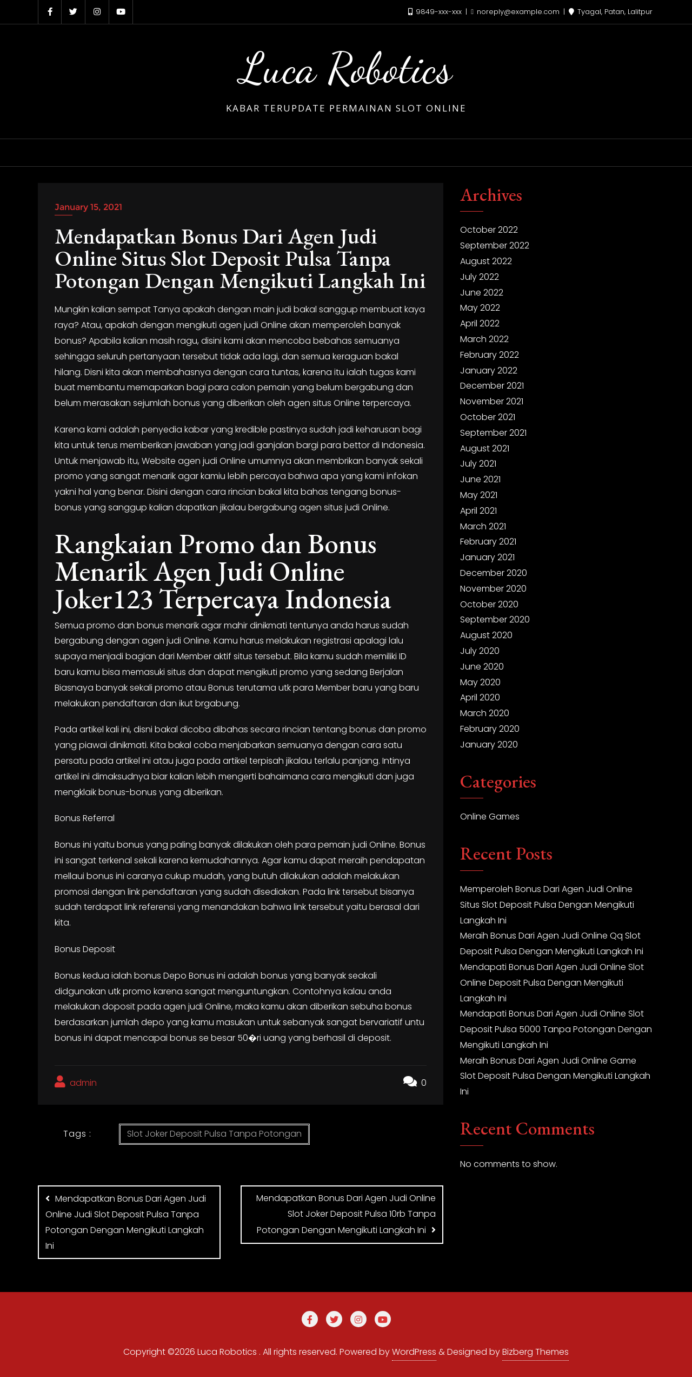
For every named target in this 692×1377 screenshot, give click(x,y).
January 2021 (487, 557)
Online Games (490, 816)
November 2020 (493, 588)
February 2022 (489, 355)
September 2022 (494, 245)
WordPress (414, 1352)
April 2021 (478, 510)
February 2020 (490, 729)
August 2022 (486, 261)
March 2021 (483, 526)
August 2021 (484, 448)
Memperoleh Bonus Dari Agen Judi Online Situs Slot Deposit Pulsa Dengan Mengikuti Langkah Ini (547, 905)
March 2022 (484, 339)
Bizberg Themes (535, 1352)
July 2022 (479, 277)
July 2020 (480, 651)
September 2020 (495, 619)
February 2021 (488, 541)
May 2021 (478, 495)
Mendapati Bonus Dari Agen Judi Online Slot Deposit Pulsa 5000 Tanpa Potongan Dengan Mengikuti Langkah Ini (556, 1029)
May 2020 (480, 682)
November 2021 (491, 401)
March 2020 (484, 713)
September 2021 (493, 433)
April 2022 (480, 323)
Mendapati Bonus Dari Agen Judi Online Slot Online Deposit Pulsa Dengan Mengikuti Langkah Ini (552, 983)
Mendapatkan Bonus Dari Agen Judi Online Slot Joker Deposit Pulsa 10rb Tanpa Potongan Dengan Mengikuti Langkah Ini (346, 1214)
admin (76, 1082)
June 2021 (480, 479)
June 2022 (481, 292)
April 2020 (480, 697)
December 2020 (493, 573)
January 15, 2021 (88, 207)
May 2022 (480, 307)
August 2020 (486, 635)
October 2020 (489, 604)
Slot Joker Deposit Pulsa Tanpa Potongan (214, 1133)
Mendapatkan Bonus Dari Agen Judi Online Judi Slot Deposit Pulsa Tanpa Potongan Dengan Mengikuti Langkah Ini (125, 1221)
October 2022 (489, 230)
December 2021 (492, 385)
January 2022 (488, 370)
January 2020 (489, 744)
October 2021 (487, 417)
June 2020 (482, 666)
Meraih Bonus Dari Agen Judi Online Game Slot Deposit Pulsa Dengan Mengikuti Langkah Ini (555, 1076)
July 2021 (478, 463)
